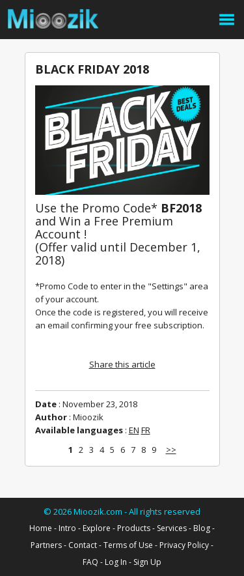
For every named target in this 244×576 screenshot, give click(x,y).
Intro (67, 528)
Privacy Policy (184, 545)
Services (172, 528)
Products (133, 528)
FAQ (90, 562)
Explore (97, 528)
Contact (82, 545)
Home (40, 528)
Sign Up (147, 562)
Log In (116, 562)
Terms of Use (128, 545)
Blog (201, 528)
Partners (46, 545)
